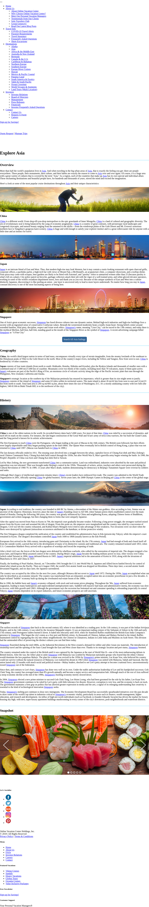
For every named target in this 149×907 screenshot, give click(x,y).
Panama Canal (17, 77)
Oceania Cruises (13, 881)
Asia (13, 49)
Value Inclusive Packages (17, 883)
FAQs (8, 852)
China (2, 221)
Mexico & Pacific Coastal (23, 74)
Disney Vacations (13, 876)
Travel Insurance (18, 36)
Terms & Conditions (24, 836)
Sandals (9, 873)
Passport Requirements (21, 34)
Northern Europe (19, 64)
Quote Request (6, 133)
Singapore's (70, 327)
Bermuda (15, 56)
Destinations (11, 44)
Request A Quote (19, 115)
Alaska (14, 46)
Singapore (41, 322)
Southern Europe (19, 66)
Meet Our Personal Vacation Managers (28, 16)
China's (62, 475)
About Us (10, 8)
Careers (14, 117)
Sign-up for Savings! (9, 122)
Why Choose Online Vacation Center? (28, 13)
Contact (9, 110)
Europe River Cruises (21, 69)
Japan (2, 269)
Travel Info (11, 29)
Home (8, 6)
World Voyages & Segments (24, 87)
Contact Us (16, 112)
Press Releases (18, 102)
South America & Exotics (22, 79)
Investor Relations (19, 94)
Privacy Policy (6, 836)
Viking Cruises (12, 871)
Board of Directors (19, 97)
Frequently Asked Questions (24, 39)
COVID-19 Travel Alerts (22, 31)
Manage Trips (21, 133)
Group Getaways (19, 23)
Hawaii (14, 72)
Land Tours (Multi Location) (24, 89)
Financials (16, 104)
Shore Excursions (19, 41)
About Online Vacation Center (25, 11)
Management (17, 99)
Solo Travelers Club (20, 21)
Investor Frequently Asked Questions (28, 107)
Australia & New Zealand (23, 54)
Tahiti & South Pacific (21, 82)
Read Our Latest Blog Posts (23, 26)
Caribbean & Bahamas (21, 61)
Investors (10, 92)
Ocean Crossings (19, 84)
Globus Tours (12, 878)
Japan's (3, 371)
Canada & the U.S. (19, 59)
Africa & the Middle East (22, 51)
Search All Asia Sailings (74, 339)
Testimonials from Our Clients (25, 18)
